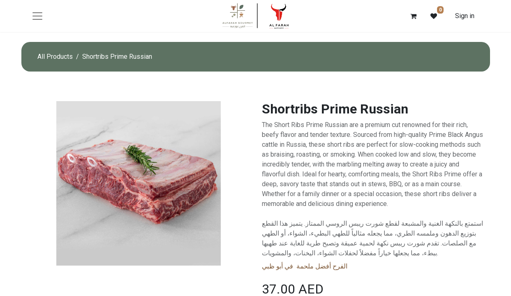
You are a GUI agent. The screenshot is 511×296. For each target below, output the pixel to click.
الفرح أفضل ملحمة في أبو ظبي (304, 266)
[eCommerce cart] (413, 16)
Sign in (464, 16)
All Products (55, 56)
